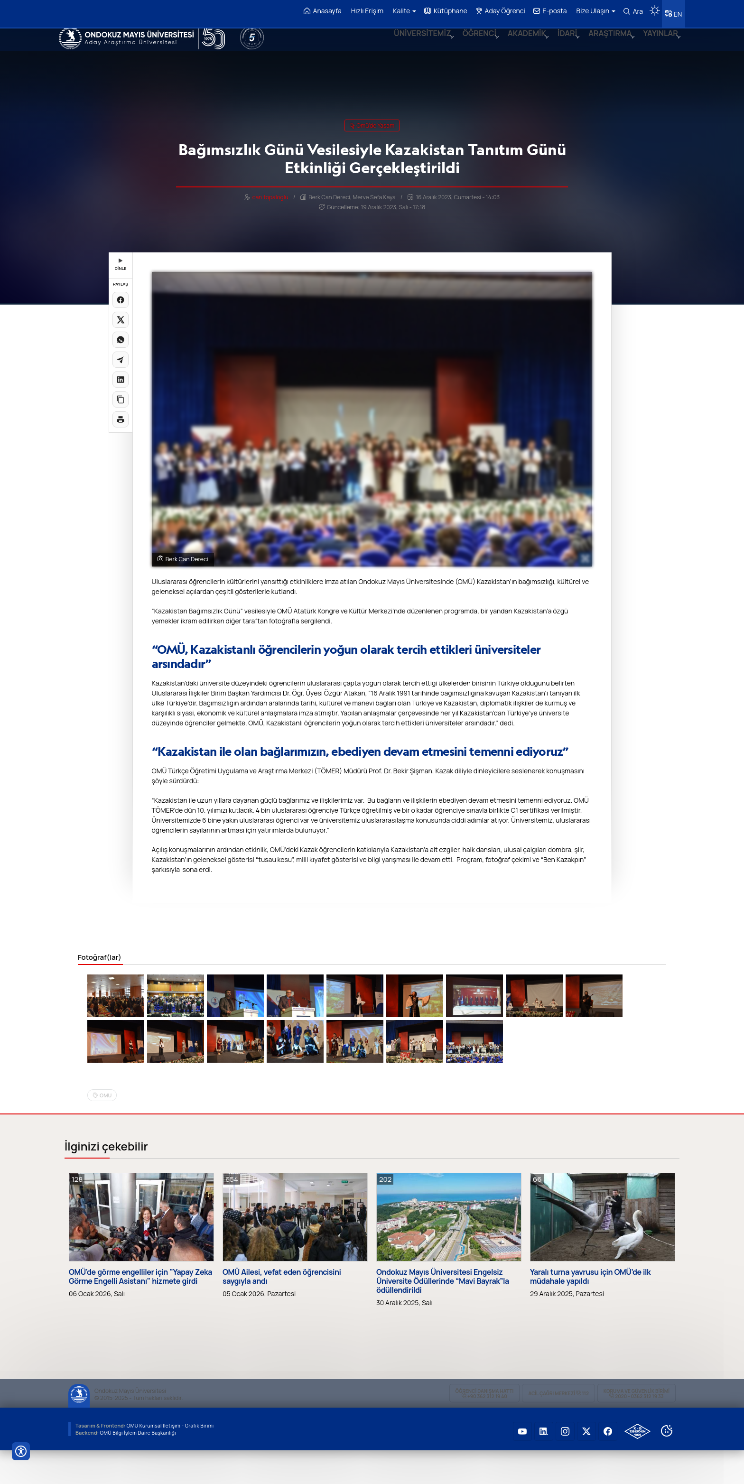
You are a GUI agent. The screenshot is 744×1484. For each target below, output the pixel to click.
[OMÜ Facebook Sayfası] (607, 1465)
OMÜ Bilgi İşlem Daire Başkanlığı (140, 1466)
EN (676, 11)
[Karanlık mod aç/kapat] (651, 7)
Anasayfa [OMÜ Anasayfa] (319, 11)
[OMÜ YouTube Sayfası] (522, 1465)
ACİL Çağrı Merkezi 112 (558, 1427)
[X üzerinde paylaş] (120, 315)
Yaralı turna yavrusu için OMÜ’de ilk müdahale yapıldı (590, 1310)
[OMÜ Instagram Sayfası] (565, 1465)
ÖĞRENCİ (469, 44)
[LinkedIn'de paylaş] (120, 375)
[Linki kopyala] (120, 395)
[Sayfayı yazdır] (120, 415)
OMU (106, 1128)
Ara (630, 12)
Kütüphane (442, 11)
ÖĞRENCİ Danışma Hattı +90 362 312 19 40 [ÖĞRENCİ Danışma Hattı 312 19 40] (485, 1427)
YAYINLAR (658, 44)
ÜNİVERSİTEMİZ (410, 44)
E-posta (547, 11)
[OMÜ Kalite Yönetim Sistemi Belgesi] (637, 1465)
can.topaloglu (270, 192)
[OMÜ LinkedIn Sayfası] (543, 1465)
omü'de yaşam (372, 120)
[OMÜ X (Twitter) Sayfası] (586, 1465)
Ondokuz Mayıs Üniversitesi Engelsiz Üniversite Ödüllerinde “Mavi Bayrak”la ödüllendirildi (442, 1314)
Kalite (401, 10)
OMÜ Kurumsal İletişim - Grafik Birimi (173, 1459)
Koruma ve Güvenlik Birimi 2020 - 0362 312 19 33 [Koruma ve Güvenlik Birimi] (637, 1427)
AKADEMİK (519, 44)
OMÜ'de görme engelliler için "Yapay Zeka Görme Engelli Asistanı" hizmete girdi (140, 1310)
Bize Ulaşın (592, 10)
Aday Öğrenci (497, 11)
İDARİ (561, 44)
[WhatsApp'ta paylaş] (120, 335)
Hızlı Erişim (364, 10)
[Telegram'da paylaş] (120, 355)
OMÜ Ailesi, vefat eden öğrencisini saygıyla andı (282, 1310)
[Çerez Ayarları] (667, 1465)
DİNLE (121, 260)
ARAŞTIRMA (605, 44)
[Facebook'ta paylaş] (120, 295)
